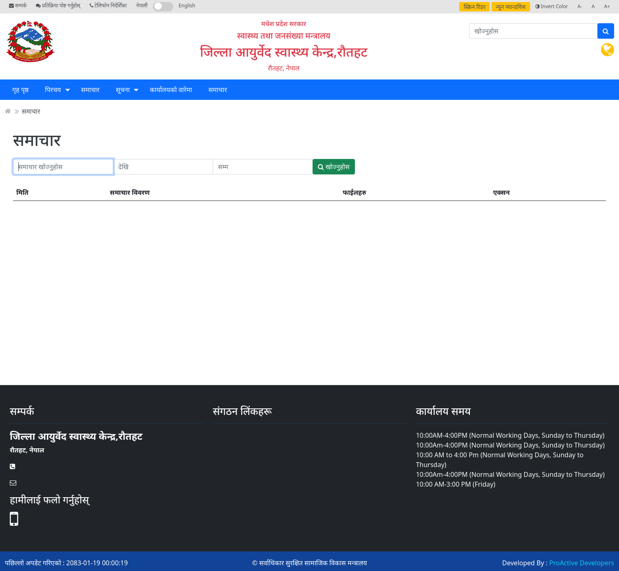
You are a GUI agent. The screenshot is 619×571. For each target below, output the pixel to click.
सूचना (123, 89)
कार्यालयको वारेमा (171, 89)
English (186, 5)
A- (579, 6)
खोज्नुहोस (334, 166)
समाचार (90, 89)
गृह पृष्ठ (20, 89)
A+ (607, 6)
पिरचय (53, 89)
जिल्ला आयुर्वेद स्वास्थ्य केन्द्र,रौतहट (284, 51)
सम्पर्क (17, 5)
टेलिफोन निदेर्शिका (108, 5)
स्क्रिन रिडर (475, 7)
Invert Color (551, 6)
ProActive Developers (581, 562)
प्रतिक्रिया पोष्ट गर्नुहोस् (58, 5)
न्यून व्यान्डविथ (511, 7)
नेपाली (142, 5)
